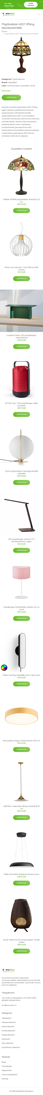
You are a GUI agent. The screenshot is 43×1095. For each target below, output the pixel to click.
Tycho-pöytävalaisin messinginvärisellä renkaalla (21, 472)
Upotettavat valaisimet (11, 1047)
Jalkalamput (6, 1018)
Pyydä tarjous (31, 4)
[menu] (39, 14)
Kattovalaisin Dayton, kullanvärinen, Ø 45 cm (21, 741)
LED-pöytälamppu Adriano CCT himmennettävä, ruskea (21, 540)
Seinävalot (6, 1039)
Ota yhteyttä (7, 1066)
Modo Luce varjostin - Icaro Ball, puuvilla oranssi (21, 268)
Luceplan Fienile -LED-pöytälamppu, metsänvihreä (21, 336)
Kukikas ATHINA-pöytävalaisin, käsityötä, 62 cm (21, 200)
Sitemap (5, 1079)
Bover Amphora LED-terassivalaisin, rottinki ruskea (21, 941)
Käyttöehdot (7, 1070)
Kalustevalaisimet (9, 1022)
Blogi (4, 1062)
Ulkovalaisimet (7, 1043)
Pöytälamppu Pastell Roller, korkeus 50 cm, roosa (21, 608)
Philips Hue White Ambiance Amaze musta (21, 874)
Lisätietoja (11, 97)
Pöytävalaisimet (18, 79)
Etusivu (4, 31)
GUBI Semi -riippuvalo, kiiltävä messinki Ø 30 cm (21, 807)
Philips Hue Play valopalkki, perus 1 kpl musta (21, 675)
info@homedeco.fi (9, 1005)
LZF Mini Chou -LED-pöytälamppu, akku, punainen (21, 404)
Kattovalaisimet (8, 1026)
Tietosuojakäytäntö (9, 1074)
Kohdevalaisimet (8, 1031)
